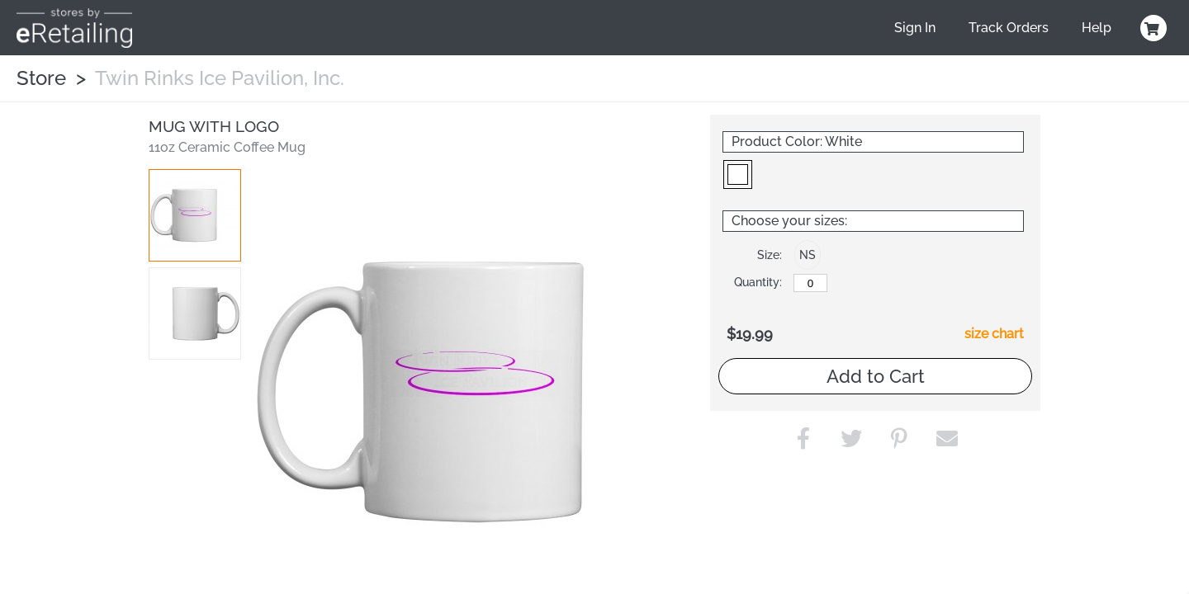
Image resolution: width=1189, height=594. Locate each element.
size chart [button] (994, 334)
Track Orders (1009, 27)
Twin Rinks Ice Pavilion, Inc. (219, 78)
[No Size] (810, 283)
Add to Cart (876, 376)
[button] (194, 215)
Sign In (915, 27)
